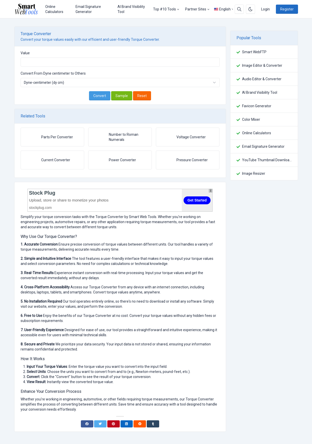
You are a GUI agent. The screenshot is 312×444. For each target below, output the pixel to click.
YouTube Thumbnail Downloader (267, 160)
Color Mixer (251, 119)
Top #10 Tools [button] (164, 9)
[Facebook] (87, 423)
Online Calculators (54, 9)
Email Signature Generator (88, 9)
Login (265, 9)
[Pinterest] (113, 423)
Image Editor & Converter (262, 65)
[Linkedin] (127, 423)
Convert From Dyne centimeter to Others (53, 73)
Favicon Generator (256, 106)
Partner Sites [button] (195, 9)
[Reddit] (139, 423)
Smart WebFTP (254, 52)
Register (287, 9)
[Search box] (239, 9)
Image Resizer (253, 173)
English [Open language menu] (222, 9)
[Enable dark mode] (250, 9)
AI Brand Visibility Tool (131, 9)
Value (25, 53)
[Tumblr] (153, 423)
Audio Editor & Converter (261, 79)
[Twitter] (100, 423)
